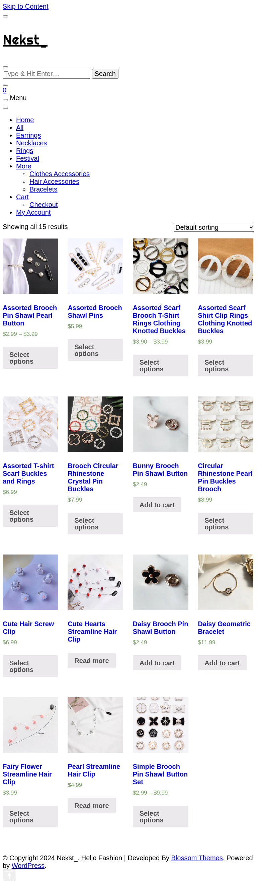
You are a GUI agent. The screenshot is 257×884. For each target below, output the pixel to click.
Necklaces (31, 143)
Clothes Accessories (59, 173)
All (19, 127)
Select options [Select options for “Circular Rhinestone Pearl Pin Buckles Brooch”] (216, 524)
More (23, 166)
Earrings (28, 135)
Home (25, 120)
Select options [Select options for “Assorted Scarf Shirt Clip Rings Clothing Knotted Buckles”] (216, 366)
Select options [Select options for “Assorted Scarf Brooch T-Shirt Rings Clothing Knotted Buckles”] (152, 366)
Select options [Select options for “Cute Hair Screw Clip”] (21, 666)
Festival (27, 158)
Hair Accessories (54, 181)
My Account (33, 212)
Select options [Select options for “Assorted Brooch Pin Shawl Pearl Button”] (21, 358)
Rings (24, 150)
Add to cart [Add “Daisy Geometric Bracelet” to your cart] (222, 663)
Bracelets (43, 189)
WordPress (28, 865)
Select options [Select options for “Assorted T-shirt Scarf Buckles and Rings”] (21, 516)
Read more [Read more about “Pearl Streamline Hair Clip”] (91, 805)
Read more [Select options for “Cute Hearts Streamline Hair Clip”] (91, 660)
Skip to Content (26, 6)
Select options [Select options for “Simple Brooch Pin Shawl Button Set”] (152, 817)
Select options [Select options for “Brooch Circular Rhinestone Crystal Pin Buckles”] (86, 524)
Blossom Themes (197, 858)
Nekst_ (25, 39)
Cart (22, 197)
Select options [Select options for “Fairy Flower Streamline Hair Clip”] (21, 817)
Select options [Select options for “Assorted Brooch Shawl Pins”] (86, 350)
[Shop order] (214, 227)
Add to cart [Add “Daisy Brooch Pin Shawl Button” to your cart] (157, 663)
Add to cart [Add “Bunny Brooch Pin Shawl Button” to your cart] (157, 505)
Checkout (43, 204)
